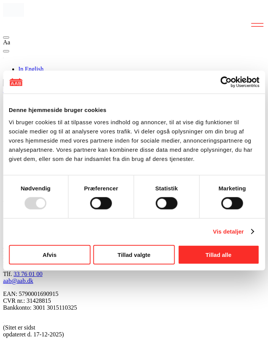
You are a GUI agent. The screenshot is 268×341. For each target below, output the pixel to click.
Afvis (50, 254)
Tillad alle (218, 254)
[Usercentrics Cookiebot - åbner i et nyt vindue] (226, 82)
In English (30, 69)
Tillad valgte (133, 254)
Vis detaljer (228, 231)
